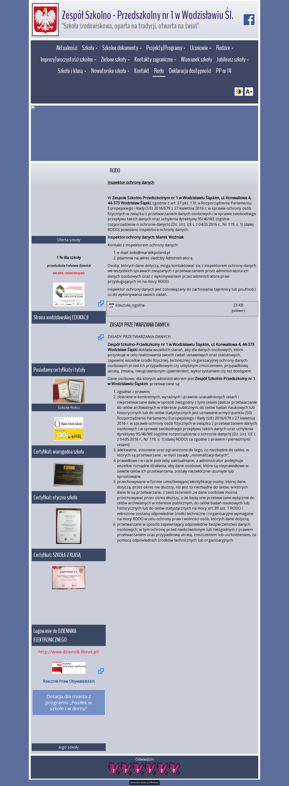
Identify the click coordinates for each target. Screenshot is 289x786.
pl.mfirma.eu (153, 782)
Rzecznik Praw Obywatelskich (69, 681)
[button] (90, 48)
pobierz (238, 310)
